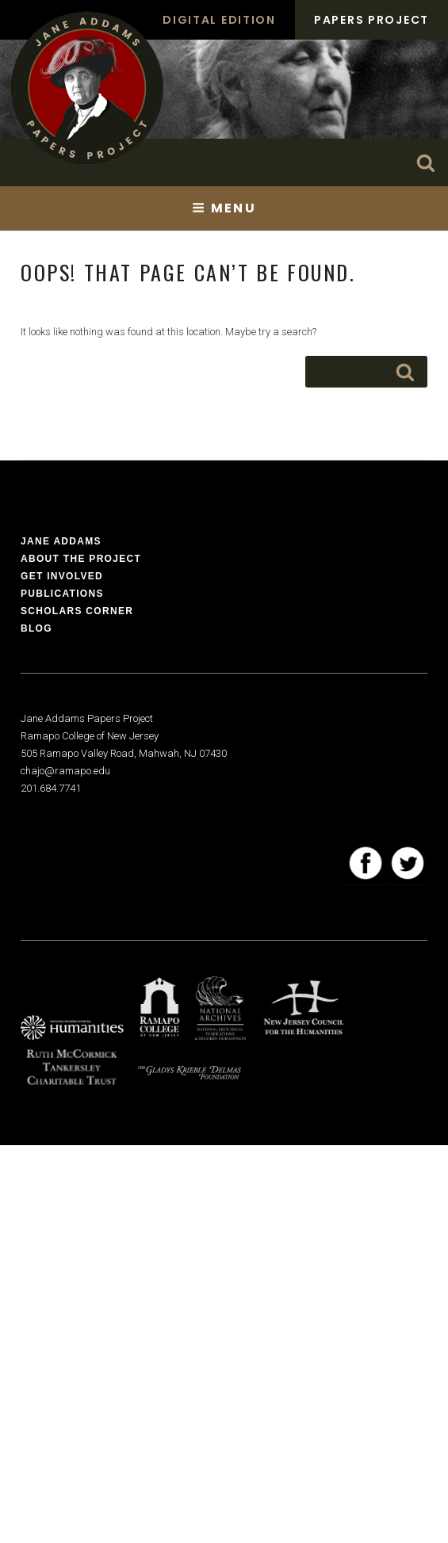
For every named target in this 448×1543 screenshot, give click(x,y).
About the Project (81, 558)
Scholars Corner (77, 611)
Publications (62, 593)
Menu (223, 208)
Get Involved (62, 576)
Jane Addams (61, 541)
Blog (36, 628)
